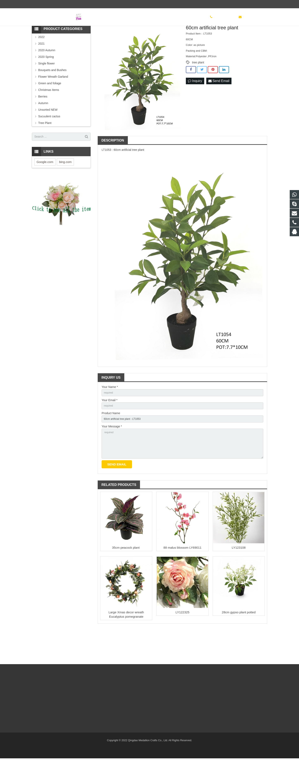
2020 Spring (46, 81)
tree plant (198, 87)
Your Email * (109, 426)
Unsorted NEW (47, 134)
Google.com (45, 187)
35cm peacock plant (126, 581)
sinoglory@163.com (76, 4)
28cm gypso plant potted (238, 645)
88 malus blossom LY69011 (183, 581)
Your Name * (110, 412)
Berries (42, 121)
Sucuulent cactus (49, 141)
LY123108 (239, 581)
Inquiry (195, 106)
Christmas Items (48, 115)
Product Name (111, 440)
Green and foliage (49, 108)
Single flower (46, 88)
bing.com (65, 187)
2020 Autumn (46, 75)
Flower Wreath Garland (53, 101)
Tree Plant (44, 148)
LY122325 (182, 645)
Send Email (218, 106)
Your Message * (112, 455)
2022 (41, 62)
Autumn (43, 128)
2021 (41, 68)
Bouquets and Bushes (52, 95)
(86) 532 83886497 (46, 4)
